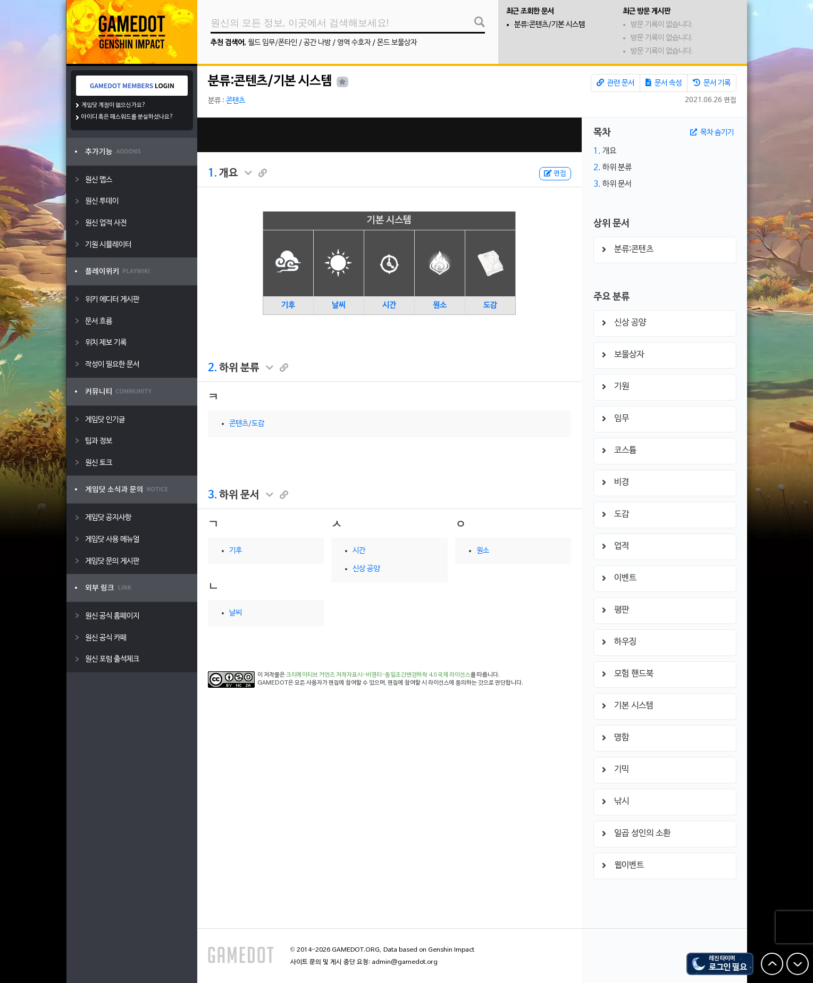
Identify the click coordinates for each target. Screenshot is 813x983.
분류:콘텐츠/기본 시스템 (549, 25)
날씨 (339, 305)
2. (212, 368)
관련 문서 (615, 83)
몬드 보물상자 (397, 43)
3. (212, 495)
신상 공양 (366, 569)
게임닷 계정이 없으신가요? (113, 105)
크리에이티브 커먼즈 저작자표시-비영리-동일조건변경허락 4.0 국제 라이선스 (378, 675)
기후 (288, 305)
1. (212, 173)
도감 (490, 305)
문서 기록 (712, 83)
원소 (440, 305)
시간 (389, 305)
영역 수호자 (354, 43)
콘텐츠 (235, 101)
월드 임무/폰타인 (272, 43)
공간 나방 (317, 43)
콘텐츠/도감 (246, 424)
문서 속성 (664, 83)
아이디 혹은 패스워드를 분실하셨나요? (127, 117)
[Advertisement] (389, 135)
